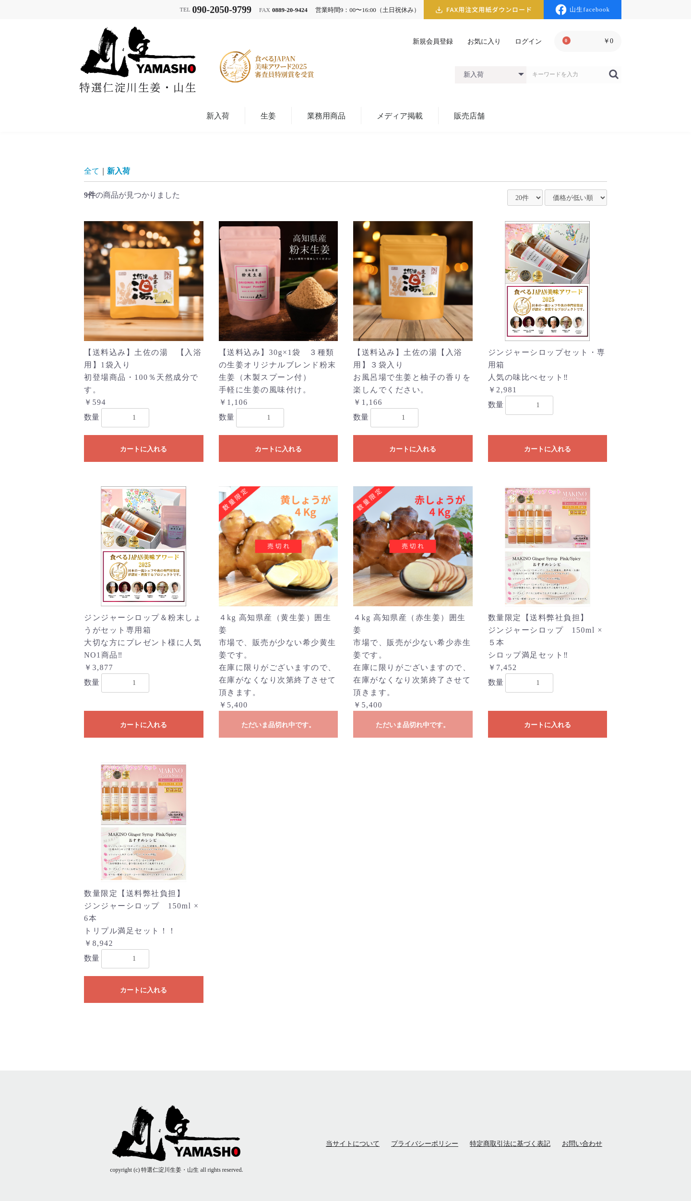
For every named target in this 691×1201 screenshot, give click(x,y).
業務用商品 (326, 115)
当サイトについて (353, 1143)
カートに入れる (143, 449)
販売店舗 (469, 115)
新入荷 (217, 115)
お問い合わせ (582, 1143)
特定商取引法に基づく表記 (510, 1143)
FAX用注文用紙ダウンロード (484, 9)
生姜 (268, 115)
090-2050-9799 (221, 9)
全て (91, 171)
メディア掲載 (400, 115)
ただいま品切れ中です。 (278, 724)
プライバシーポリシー (424, 1143)
